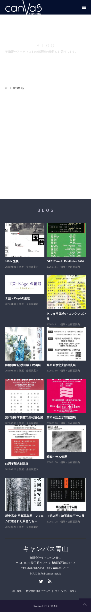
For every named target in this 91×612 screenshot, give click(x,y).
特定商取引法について (38, 591)
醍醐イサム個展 (57, 457)
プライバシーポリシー (67, 591)
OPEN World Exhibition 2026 (65, 261)
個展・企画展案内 (28, 266)
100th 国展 (12, 261)
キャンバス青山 (45, 548)
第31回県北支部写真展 (61, 365)
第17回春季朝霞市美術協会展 (24, 417)
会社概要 (17, 591)
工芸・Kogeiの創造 (17, 298)
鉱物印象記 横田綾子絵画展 (23, 365)
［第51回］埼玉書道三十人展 (65, 516)
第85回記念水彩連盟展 (61, 417)
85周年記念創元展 (16, 463)
